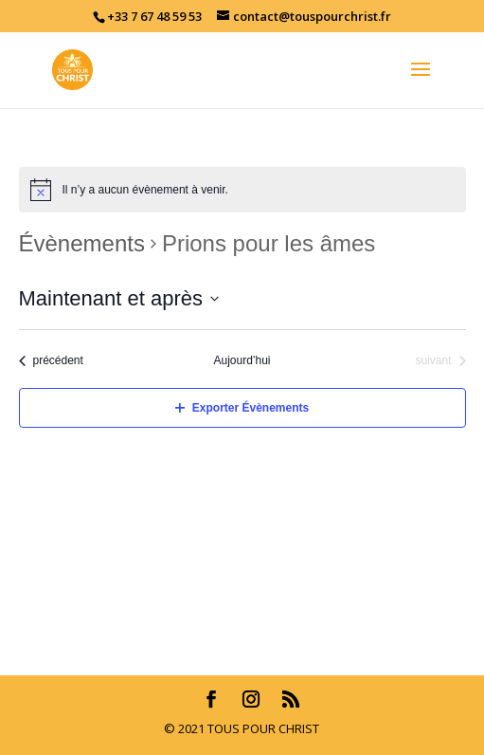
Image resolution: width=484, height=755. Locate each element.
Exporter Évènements (242, 407)
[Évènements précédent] (51, 361)
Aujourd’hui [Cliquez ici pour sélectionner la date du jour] (241, 360)
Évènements (82, 243)
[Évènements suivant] (440, 361)
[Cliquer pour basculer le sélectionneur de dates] (119, 298)
